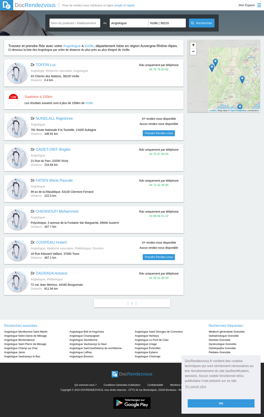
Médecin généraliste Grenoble (226, 331)
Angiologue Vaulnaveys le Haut (88, 344)
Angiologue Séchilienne (84, 339)
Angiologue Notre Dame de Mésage (25, 335)
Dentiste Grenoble (219, 339)
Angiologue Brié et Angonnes (87, 331)
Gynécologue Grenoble (222, 344)
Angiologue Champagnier (85, 335)
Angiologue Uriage (146, 344)
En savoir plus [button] (195, 386)
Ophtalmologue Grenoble (224, 335)
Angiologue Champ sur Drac (21, 348)
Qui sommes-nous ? (85, 385)
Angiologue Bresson (81, 356)
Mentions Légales (180, 385)
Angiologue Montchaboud (19, 339)
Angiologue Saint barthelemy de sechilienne (96, 348)
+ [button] (193, 45)
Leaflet (212, 110)
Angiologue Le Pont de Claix (152, 339)
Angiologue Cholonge (147, 356)
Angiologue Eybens (146, 352)
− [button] (193, 52)
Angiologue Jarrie (14, 352)
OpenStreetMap (238, 110)
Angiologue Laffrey (81, 352)
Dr (43, 65)
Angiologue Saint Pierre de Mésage (25, 344)
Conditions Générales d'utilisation (122, 385)
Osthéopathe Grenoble (222, 348)
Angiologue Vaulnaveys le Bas (22, 356)
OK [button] (221, 403)
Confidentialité (155, 385)
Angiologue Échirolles (147, 348)
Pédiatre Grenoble (220, 352)
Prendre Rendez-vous (159, 133)
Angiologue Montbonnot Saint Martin (25, 331)
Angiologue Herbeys (147, 335)
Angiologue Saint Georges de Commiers (159, 331)
